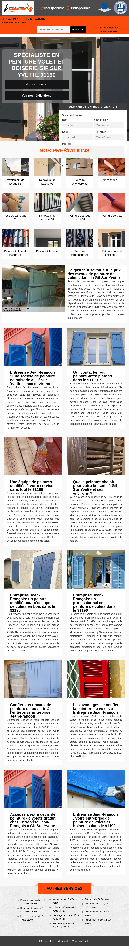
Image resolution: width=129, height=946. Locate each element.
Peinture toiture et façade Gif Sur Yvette (96, 905)
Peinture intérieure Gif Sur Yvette (97, 913)
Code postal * (101, 120)
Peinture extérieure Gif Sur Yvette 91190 (65, 909)
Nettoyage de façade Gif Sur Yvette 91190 (66, 917)
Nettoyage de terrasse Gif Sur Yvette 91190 (32, 910)
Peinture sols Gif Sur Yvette (98, 899)
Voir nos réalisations (36, 95)
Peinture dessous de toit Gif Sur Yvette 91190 (33, 902)
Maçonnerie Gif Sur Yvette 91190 (65, 901)
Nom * (65, 120)
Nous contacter (36, 84)
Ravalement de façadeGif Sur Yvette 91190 (65, 925)
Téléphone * (100, 132)
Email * (65, 132)
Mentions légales (81, 941)
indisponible (52, 8)
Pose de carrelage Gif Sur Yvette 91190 (32, 918)
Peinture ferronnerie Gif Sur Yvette (98, 922)
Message (66, 144)
